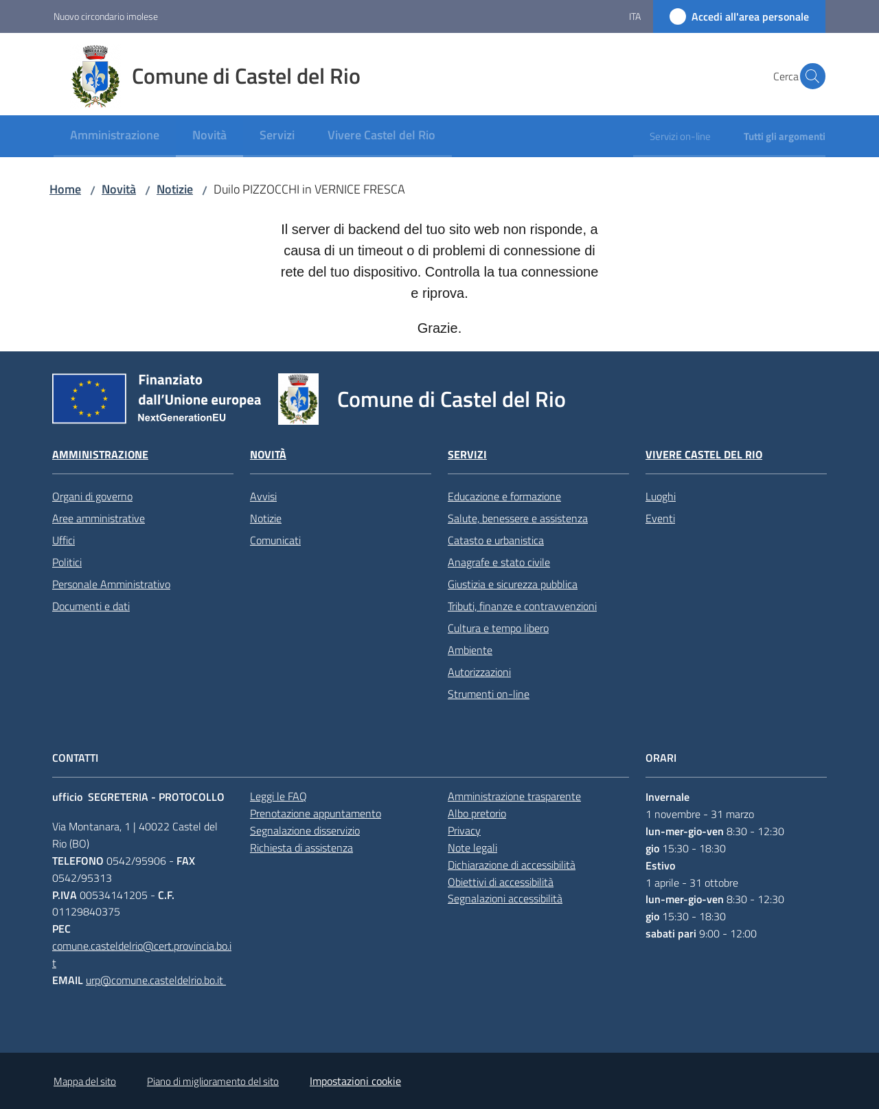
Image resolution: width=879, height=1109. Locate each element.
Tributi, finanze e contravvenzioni (522, 606)
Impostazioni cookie (355, 1081)
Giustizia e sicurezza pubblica (513, 584)
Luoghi (661, 496)
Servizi (467, 455)
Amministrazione (100, 455)
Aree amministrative (98, 518)
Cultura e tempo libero (498, 628)
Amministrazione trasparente (514, 796)
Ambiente (470, 650)
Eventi (660, 518)
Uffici (63, 540)
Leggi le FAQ (278, 796)
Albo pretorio (477, 813)
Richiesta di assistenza (301, 847)
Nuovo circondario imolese (106, 16)
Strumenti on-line (488, 694)
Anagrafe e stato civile (499, 562)
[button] (808, 76)
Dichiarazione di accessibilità (511, 864)
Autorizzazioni (479, 672)
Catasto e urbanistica (496, 540)
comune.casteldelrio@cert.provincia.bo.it (141, 954)
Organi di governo (92, 496)
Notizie (175, 189)
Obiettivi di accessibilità (500, 882)
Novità (119, 189)
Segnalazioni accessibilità (505, 898)
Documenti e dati (91, 606)
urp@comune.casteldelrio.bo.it (156, 980)
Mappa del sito (85, 1081)
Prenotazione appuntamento (315, 813)
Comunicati (275, 540)
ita (635, 16)
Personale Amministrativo (111, 584)
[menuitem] (115, 136)
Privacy (464, 830)
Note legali (472, 847)
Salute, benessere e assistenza (518, 518)
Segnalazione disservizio (305, 830)
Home (65, 189)
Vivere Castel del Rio (704, 455)
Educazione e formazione (504, 496)
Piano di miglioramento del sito (213, 1081)
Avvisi (263, 496)
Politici (67, 562)
